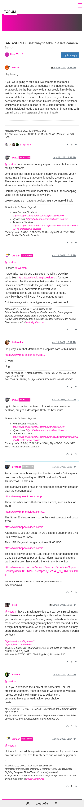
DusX (15, 154)
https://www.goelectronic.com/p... (24, 492)
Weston (16, 63)
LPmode (16, 463)
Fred (14, 601)
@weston (10, 160)
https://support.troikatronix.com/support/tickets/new (38, 212)
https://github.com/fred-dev (18, 640)
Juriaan (16, 252)
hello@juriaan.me (35, 318)
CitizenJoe (17, 338)
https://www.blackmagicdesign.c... (37, 273)
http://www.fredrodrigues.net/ (19, 637)
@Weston (21, 264)
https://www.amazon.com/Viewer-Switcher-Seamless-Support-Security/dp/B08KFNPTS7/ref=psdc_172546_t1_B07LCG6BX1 (41, 567)
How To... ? (17, 50)
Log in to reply (70, 51)
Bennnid (16, 670)
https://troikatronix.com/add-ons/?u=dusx (46, 215)
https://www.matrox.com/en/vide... (25, 351)
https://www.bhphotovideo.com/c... (25, 507)
